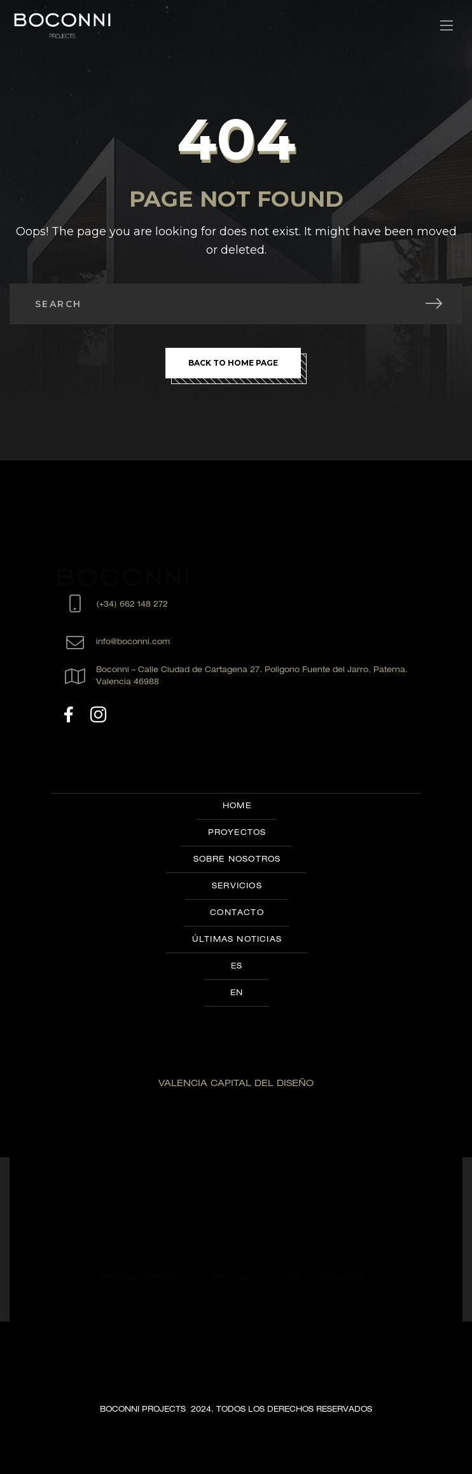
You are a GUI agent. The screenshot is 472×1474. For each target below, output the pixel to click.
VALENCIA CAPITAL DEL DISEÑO (236, 1084)
